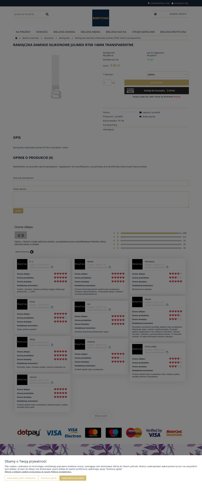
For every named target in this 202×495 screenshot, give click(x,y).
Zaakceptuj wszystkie (73, 478)
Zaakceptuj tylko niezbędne (21, 478)
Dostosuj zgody (49, 478)
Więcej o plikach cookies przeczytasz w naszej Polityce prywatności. (38, 471)
